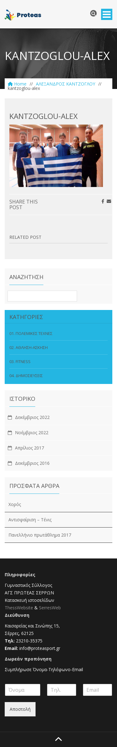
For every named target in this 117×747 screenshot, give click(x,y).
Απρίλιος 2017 (29, 448)
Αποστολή (20, 709)
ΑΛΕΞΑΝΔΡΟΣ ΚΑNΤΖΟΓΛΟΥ (65, 84)
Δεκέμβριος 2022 (32, 417)
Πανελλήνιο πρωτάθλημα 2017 (39, 535)
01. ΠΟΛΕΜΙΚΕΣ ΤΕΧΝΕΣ (30, 333)
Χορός (14, 504)
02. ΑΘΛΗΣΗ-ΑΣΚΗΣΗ (28, 347)
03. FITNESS (20, 361)
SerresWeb (50, 608)
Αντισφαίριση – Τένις (29, 520)
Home (17, 84)
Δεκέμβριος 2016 (32, 463)
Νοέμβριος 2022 (31, 432)
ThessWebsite (19, 608)
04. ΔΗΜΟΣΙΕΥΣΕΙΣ (26, 375)
